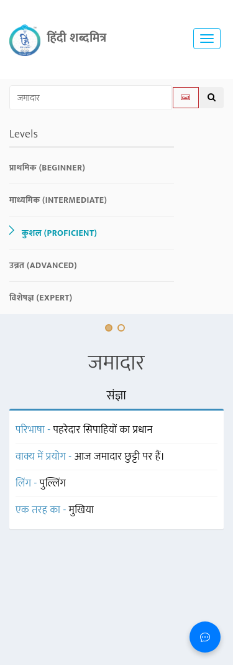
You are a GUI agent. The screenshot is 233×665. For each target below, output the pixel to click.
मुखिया (81, 510)
